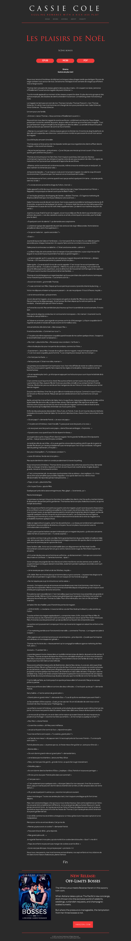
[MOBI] (65, 61)
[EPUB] (45, 61)
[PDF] (85, 61)
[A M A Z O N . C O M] (83, 924)
